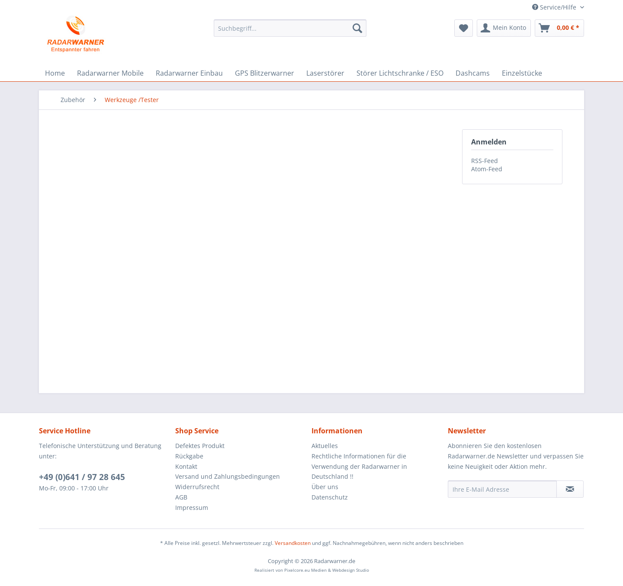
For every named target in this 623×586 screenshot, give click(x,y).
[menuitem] (290, 28)
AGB (181, 497)
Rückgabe (189, 456)
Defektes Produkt (200, 446)
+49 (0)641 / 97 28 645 (82, 477)
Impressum (191, 507)
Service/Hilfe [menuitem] (555, 7)
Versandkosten (293, 543)
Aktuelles (325, 446)
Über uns (325, 487)
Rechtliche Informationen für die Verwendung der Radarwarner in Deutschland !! (359, 466)
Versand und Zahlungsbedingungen (227, 476)
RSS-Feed (484, 161)
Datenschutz (330, 497)
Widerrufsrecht (197, 487)
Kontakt (186, 466)
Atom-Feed (486, 169)
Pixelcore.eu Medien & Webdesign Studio (326, 570)
